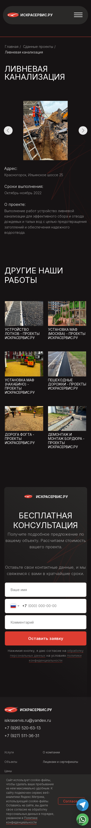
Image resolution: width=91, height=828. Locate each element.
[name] (45, 590)
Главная (11, 46)
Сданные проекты (38, 46)
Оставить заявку (45, 638)
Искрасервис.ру (36, 15)
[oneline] (45, 622)
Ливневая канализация (24, 52)
